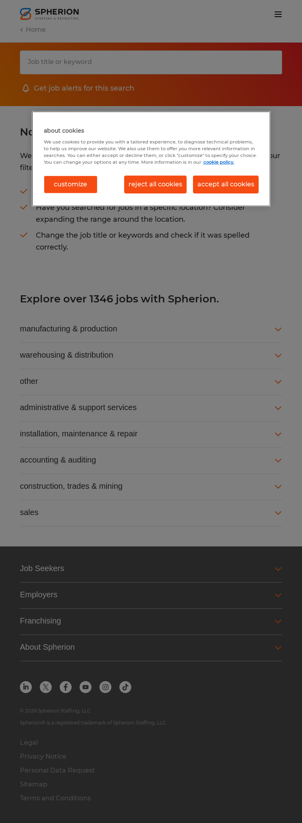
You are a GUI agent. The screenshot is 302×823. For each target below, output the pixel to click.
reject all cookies (155, 184)
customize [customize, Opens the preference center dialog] (70, 184)
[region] (151, 158)
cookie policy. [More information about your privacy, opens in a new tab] (218, 162)
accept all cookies (225, 184)
